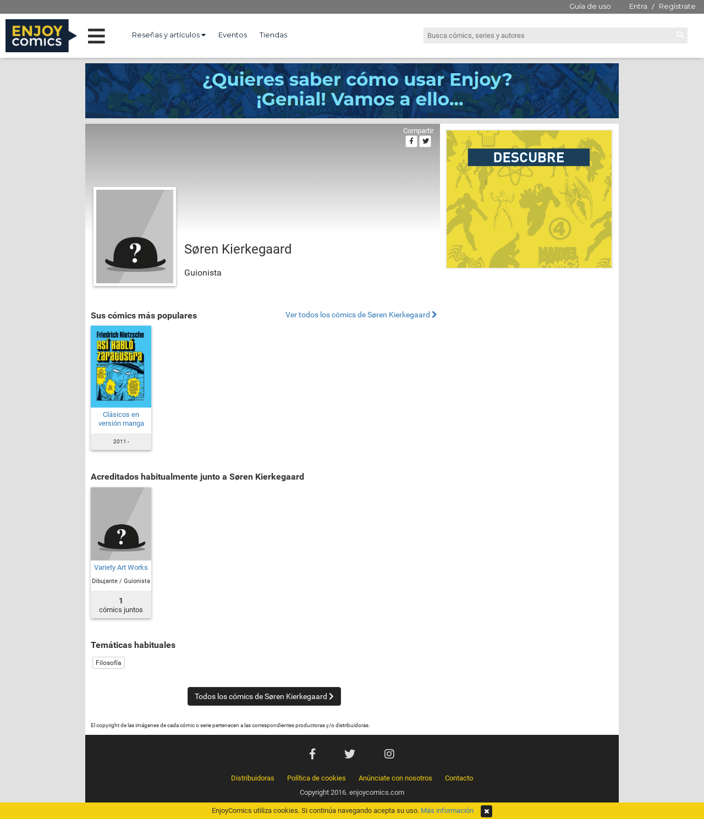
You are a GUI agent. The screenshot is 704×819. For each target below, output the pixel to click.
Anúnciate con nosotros (395, 778)
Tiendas (273, 34)
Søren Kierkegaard (238, 249)
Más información (447, 810)
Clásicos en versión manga (121, 418)
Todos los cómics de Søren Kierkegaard (264, 696)
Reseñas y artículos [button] (169, 34)
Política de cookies (316, 778)
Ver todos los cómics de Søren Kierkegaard (361, 315)
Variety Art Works (121, 567)
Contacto (459, 778)
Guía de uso (590, 6)
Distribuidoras (252, 778)
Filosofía (109, 663)
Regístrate (677, 6)
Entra (638, 6)
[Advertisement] (529, 348)
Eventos (232, 34)
